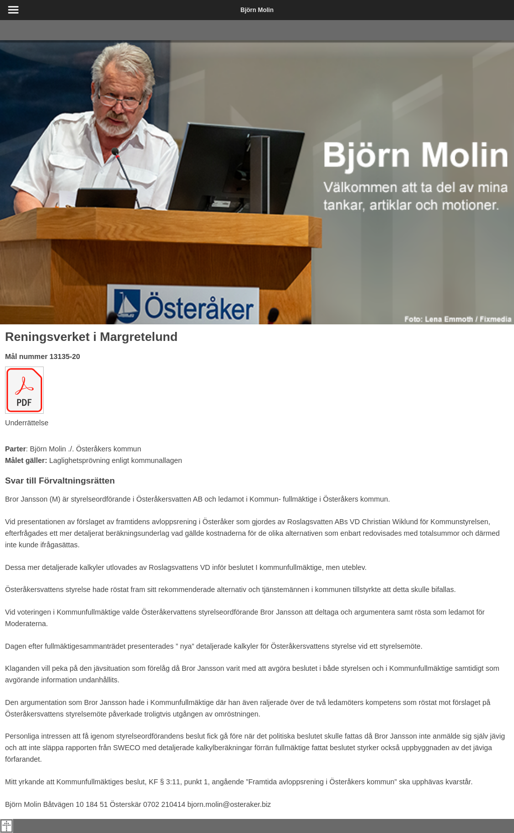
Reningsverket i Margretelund (91, 336)
